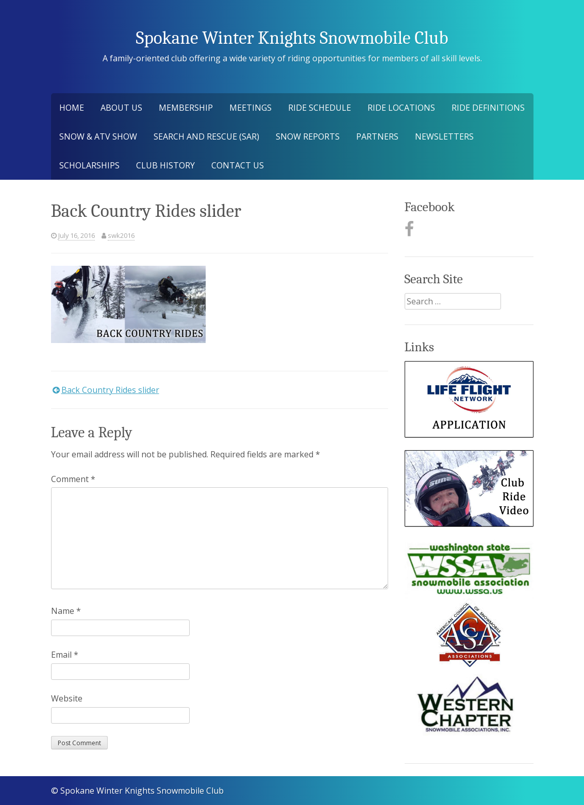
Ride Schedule (319, 107)
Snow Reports (308, 136)
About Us (121, 107)
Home (71, 107)
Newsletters (444, 136)
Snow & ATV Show (98, 136)
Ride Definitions (488, 107)
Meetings (250, 107)
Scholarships (89, 165)
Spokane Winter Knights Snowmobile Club (292, 37)
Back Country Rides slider (110, 390)
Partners (377, 136)
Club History (165, 165)
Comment (73, 479)
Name (66, 610)
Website (66, 698)
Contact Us (237, 165)
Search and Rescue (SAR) (206, 136)
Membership (186, 107)
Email (64, 654)
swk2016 (121, 235)
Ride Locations (401, 107)
